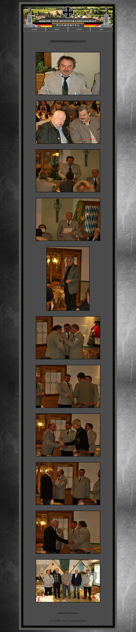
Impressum (74, 613)
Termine (57, 29)
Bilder (101, 29)
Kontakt (67, 613)
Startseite (34, 29)
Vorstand (79, 29)
